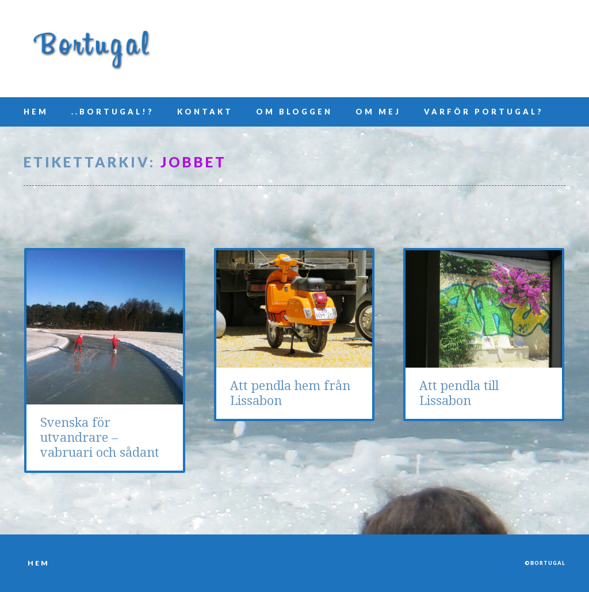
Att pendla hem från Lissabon (290, 393)
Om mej (378, 111)
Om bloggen (294, 111)
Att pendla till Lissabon (459, 393)
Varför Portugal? (484, 111)
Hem (36, 111)
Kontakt (205, 111)
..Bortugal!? (112, 111)
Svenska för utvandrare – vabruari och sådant (99, 437)
